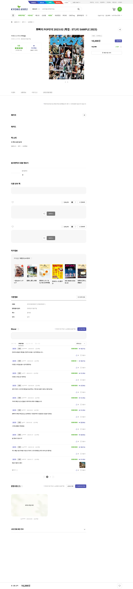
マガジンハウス (16, 36)
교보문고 (33, 2)
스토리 (66, 2)
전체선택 (66, 202)
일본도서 (16, 22)
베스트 (37, 15)
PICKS (65, 15)
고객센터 (120, 2)
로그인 (96, 2)
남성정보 (30, 22)
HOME (11, 22)
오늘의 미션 (101, 15)
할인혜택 (108, 15)
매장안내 (114, 2)
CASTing (72, 15)
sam (50, 2)
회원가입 (92, 2)
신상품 (44, 15)
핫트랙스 (58, 2)
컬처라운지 (80, 15)
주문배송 (109, 2)
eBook (42, 2)
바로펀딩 (57, 15)
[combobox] (35, 9)
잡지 (23, 22)
